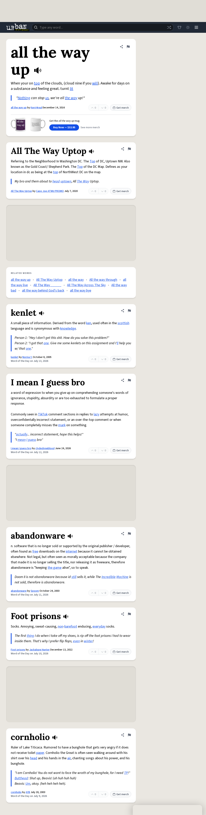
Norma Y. (27, 357)
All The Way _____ (47, 285)
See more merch (90, 127)
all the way (76, 279)
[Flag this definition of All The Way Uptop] (129, 149)
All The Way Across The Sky (86, 285)
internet (71, 551)
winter (88, 641)
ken (88, 323)
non (60, 626)
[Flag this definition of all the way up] (128, 47)
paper (40, 752)
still (73, 577)
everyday (98, 626)
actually (21, 434)
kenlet (14, 357)
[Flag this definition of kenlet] (129, 311)
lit (71, 88)
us (47, 98)
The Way (83, 181)
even (76, 641)
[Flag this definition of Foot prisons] (129, 614)
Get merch (121, 108)
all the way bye (80, 290)
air (69, 758)
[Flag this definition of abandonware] (129, 534)
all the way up (19, 108)
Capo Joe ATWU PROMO (50, 191)
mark (62, 425)
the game (54, 567)
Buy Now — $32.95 (64, 127)
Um (27, 783)
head (56, 181)
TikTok (43, 414)
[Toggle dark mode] (187, 27)
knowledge (68, 328)
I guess (31, 439)
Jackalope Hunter (39, 650)
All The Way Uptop (21, 191)
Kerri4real (36, 108)
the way (71, 98)
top (37, 83)
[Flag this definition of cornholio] (129, 735)
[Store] (179, 27)
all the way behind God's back (43, 290)
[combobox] (103, 27)
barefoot (70, 626)
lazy (96, 414)
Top (92, 161)
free (35, 551)
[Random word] (169, 27)
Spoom (35, 591)
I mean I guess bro (21, 448)
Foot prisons (18, 650)
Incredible (109, 577)
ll (117, 343)
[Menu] (196, 27)
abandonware (19, 591)
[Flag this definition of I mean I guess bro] (129, 380)
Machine (122, 577)
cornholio (16, 792)
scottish (123, 323)
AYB (28, 792)
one (46, 343)
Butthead (21, 778)
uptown (66, 181)
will (95, 83)
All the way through (103, 279)
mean (22, 439)
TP (126, 772)
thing (30, 635)
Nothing (24, 98)
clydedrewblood (45, 448)
